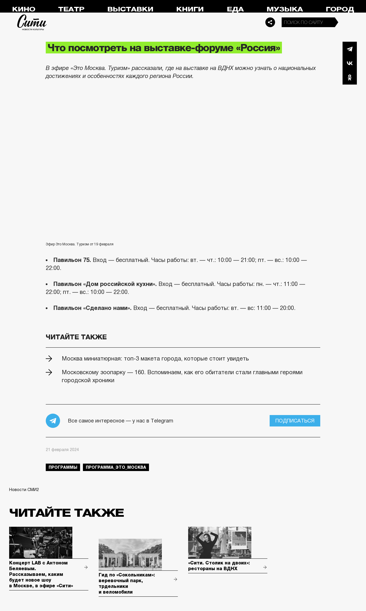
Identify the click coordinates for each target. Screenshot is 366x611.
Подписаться (295, 421)
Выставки (130, 9)
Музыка (284, 9)
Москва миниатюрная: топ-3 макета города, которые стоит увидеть (155, 358)
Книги (190, 9)
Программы (63, 467)
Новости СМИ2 (24, 489)
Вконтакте (350, 63)
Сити (32, 22)
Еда (235, 9)
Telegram (350, 49)
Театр (71, 9)
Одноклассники (350, 77)
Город (340, 9)
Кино (23, 9)
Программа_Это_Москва (116, 467)
